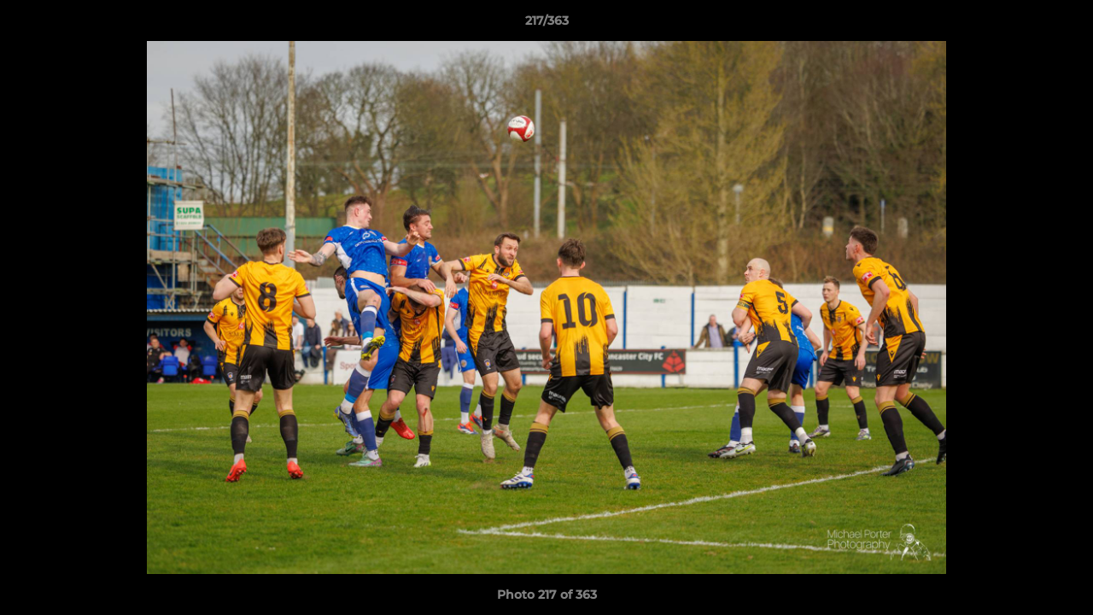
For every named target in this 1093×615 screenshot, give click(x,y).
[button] (1062, 24)
